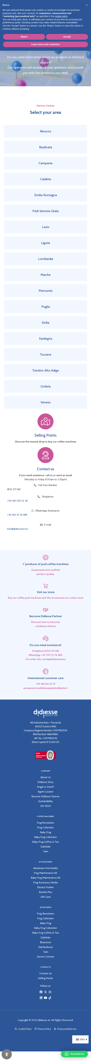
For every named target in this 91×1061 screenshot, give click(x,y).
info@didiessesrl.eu (17, 528)
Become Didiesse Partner (45, 627)
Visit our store (45, 603)
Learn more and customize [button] (45, 44)
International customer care (46, 689)
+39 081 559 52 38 (17, 500)
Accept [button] (67, 36)
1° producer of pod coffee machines (46, 575)
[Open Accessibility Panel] (7, 1054)
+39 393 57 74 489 (17, 514)
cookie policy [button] (61, 16)
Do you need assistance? (45, 656)
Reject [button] (24, 36)
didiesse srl (44, 1020)
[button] (74, 1052)
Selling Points (45, 435)
